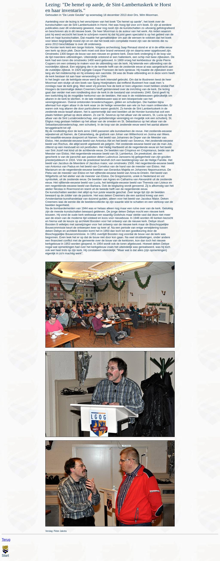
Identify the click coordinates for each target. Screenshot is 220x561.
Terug (6, 539)
